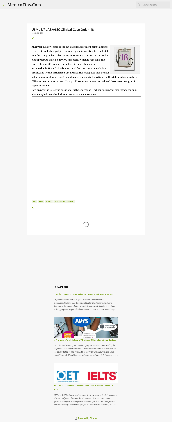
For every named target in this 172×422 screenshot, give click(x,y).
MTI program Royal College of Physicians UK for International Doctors (85, 340)
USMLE (48, 201)
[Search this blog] (156, 4)
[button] (33, 38)
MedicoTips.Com (24, 4)
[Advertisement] (86, 258)
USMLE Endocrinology (64, 201)
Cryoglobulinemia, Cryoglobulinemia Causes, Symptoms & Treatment (84, 294)
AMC (34, 201)
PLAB (41, 201)
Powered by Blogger (86, 418)
